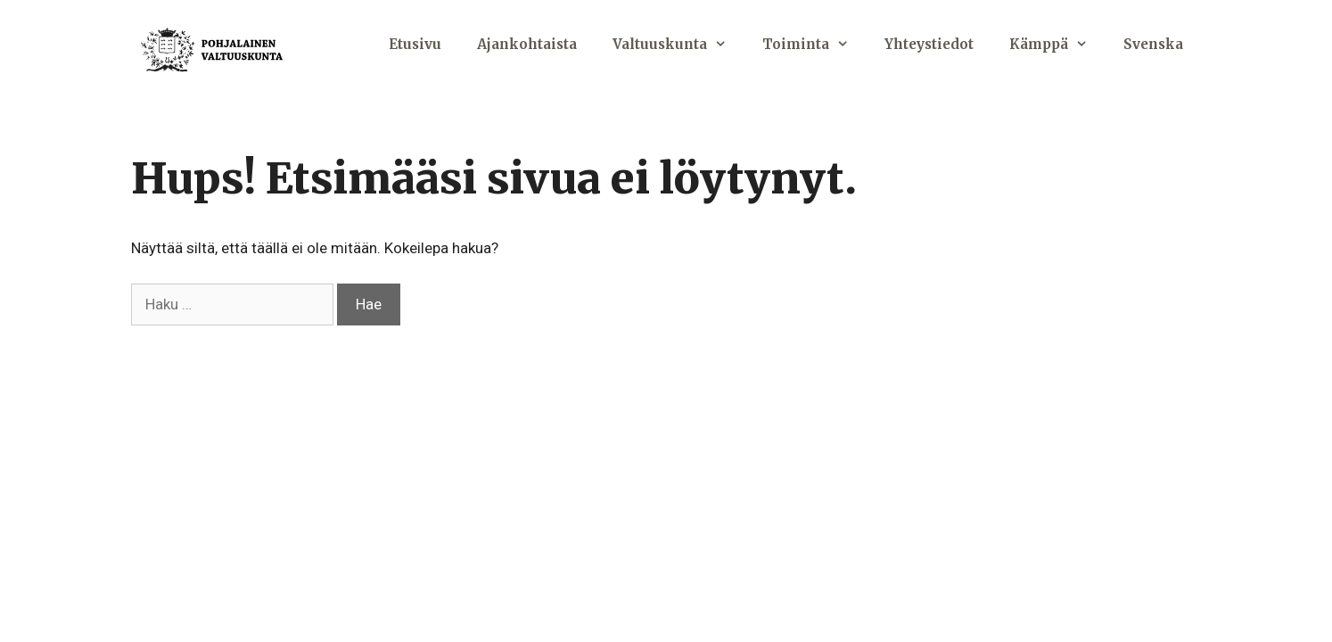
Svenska (1153, 44)
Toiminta (814, 44)
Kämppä (1057, 44)
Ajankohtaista (527, 44)
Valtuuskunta (678, 44)
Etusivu (415, 44)
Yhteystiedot (929, 44)
